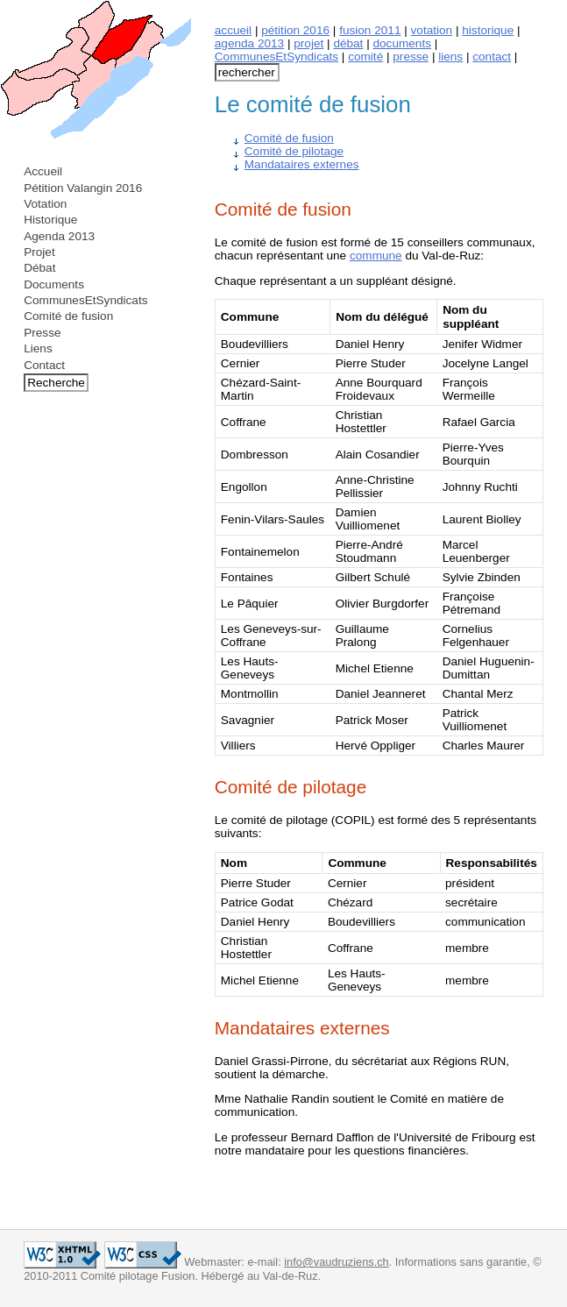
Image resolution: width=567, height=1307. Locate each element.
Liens (38, 348)
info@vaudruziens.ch (336, 1261)
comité (365, 56)
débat (348, 43)
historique (488, 30)
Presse (42, 332)
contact (491, 56)
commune (376, 255)
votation (432, 30)
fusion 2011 (369, 30)
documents (402, 43)
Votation (45, 203)
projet (308, 43)
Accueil (43, 171)
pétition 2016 (295, 30)
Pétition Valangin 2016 (83, 188)
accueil (233, 30)
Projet (39, 252)
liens (450, 56)
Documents (54, 284)
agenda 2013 (249, 43)
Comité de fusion (68, 316)
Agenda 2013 (59, 236)
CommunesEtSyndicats (85, 300)
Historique (50, 219)
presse (411, 56)
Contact (44, 365)
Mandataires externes (302, 164)
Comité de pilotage (294, 151)
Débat (39, 267)
